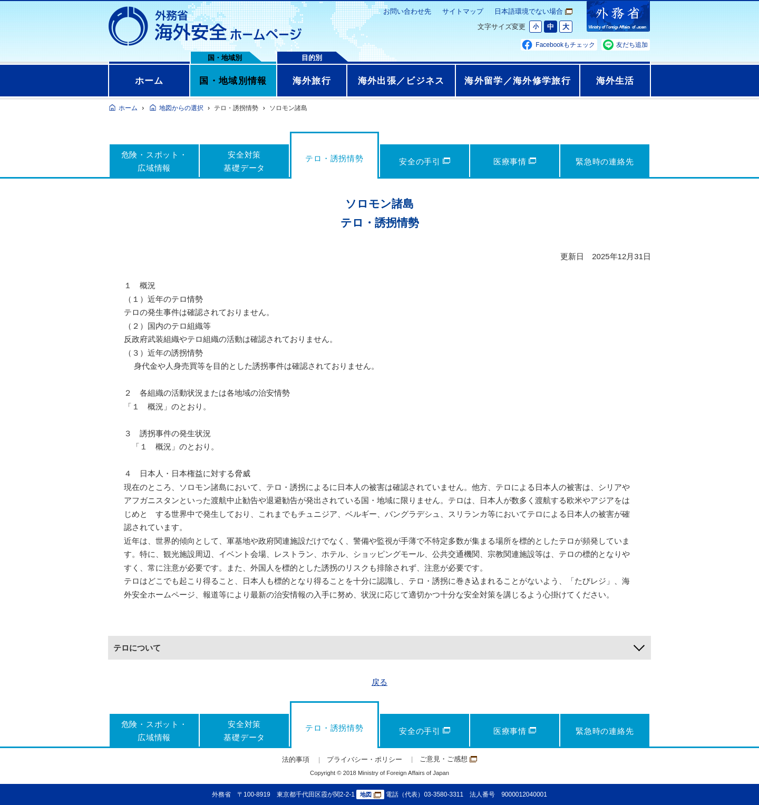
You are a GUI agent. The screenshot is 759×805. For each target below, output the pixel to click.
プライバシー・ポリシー (364, 759)
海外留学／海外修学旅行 (517, 80)
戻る (379, 682)
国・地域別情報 (233, 80)
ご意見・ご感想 (448, 759)
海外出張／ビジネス (401, 80)
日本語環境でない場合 (533, 11)
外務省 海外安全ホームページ (205, 26)
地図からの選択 (181, 108)
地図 (370, 794)
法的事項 (295, 759)
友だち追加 (632, 44)
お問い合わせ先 (407, 11)
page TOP (735, 781)
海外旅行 (312, 80)
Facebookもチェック (565, 44)
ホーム (149, 80)
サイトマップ (462, 11)
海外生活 (615, 80)
